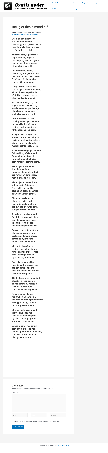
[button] (60, 3)
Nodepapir (93, 3)
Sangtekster (84, 3)
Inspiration (76, 9)
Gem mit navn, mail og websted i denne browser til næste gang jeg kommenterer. (36, 421)
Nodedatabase (56, 3)
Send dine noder (57, 9)
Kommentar (15, 392)
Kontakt (68, 9)
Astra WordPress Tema (62, 445)
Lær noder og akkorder (71, 3)
